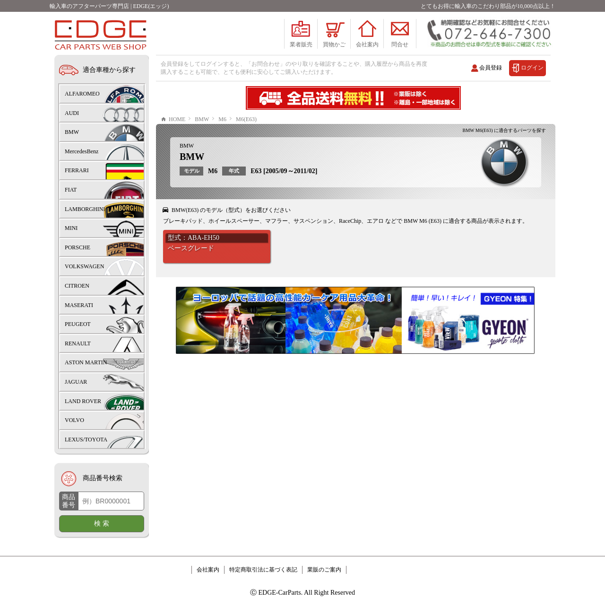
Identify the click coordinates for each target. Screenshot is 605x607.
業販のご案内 (324, 569)
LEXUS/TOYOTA (86, 439)
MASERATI (79, 305)
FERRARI (77, 170)
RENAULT (78, 343)
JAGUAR (76, 381)
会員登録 (490, 67)
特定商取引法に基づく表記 (263, 569)
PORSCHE (77, 247)
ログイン (532, 67)
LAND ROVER (83, 401)
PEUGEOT (78, 324)
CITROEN (77, 285)
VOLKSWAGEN (84, 266)
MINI (71, 228)
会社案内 (208, 569)
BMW (187, 145)
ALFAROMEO (82, 93)
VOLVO (74, 420)
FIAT (71, 189)
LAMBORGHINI (85, 209)
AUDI (72, 113)
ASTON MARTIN (86, 362)
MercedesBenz (81, 151)
